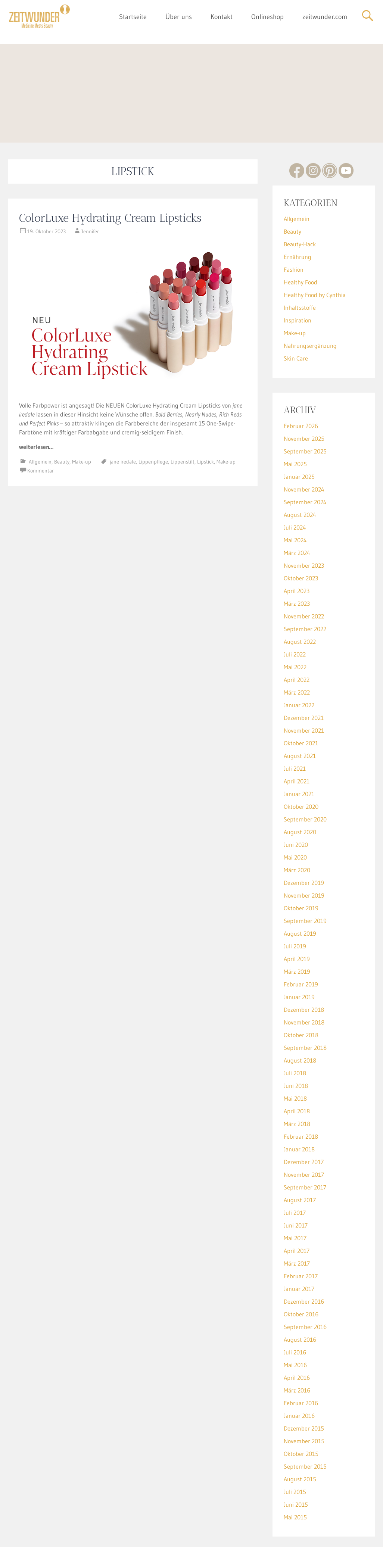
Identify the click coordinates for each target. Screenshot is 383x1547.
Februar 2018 (301, 1109)
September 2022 (305, 601)
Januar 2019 (299, 969)
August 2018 (300, 1032)
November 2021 (304, 703)
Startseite (133, 17)
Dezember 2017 (304, 1134)
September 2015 (305, 1438)
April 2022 (296, 652)
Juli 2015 (295, 1464)
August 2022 (300, 614)
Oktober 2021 (301, 715)
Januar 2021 (299, 766)
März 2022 (297, 664)
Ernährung (297, 229)
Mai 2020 (295, 829)
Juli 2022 (295, 626)
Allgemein (40, 434)
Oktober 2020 (301, 779)
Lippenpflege (153, 434)
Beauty (61, 434)
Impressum (174, 1535)
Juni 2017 (296, 1197)
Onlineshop (267, 17)
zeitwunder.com (324, 17)
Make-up (81, 434)
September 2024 (305, 474)
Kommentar (40, 443)
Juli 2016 (295, 1324)
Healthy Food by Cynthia (315, 267)
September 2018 (305, 1020)
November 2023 (304, 538)
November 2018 (304, 994)
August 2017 (300, 1172)
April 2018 (297, 1083)
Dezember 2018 (304, 982)
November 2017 (304, 1147)
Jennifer (90, 203)
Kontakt (222, 17)
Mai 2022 (295, 639)
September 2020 (305, 791)
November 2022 (304, 588)
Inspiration (297, 292)
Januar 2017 (299, 1261)
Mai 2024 (295, 512)
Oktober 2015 (301, 1426)
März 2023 (297, 576)
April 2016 (297, 1350)
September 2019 (305, 893)
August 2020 (300, 804)
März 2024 (297, 525)
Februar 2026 (301, 398)
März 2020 (297, 842)
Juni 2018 (296, 1058)
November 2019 (304, 867)
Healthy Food (300, 254)
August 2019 (300, 906)
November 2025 (304, 411)
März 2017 (297, 1235)
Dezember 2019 (304, 855)
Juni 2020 (296, 817)
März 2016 (297, 1362)
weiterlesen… (36, 419)
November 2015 (304, 1413)
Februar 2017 (301, 1248)
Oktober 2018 (301, 1007)
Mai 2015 (295, 1489)
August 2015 (300, 1451)
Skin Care (296, 330)
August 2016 (300, 1312)
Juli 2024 (295, 499)
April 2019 (297, 931)
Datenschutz (205, 1535)
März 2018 (297, 1096)
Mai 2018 (295, 1071)
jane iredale (123, 434)
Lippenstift (182, 434)
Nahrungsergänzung (310, 318)
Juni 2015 (296, 1477)
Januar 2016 (299, 1388)
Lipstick (205, 434)
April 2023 (296, 563)
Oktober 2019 (301, 880)
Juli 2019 (295, 918)
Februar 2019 (301, 956)
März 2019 (297, 944)
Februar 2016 (301, 1375)
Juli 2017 (295, 1185)
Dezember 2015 (304, 1400)
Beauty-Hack (300, 216)
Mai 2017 (295, 1210)
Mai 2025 (295, 436)
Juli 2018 (295, 1045)
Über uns (178, 17)
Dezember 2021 (304, 690)
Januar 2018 (299, 1121)
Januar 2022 (299, 677)
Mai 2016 (295, 1337)
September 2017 (305, 1159)
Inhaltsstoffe (300, 280)
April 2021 (296, 753)
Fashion (293, 242)
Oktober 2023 (301, 550)
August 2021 (300, 728)
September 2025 (305, 423)
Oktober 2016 (301, 1286)
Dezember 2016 (304, 1274)
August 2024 (300, 487)
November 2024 (304, 461)
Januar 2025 (299, 449)
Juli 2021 (295, 741)
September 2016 (305, 1299)
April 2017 (296, 1223)
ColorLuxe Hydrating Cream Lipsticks (110, 190)
